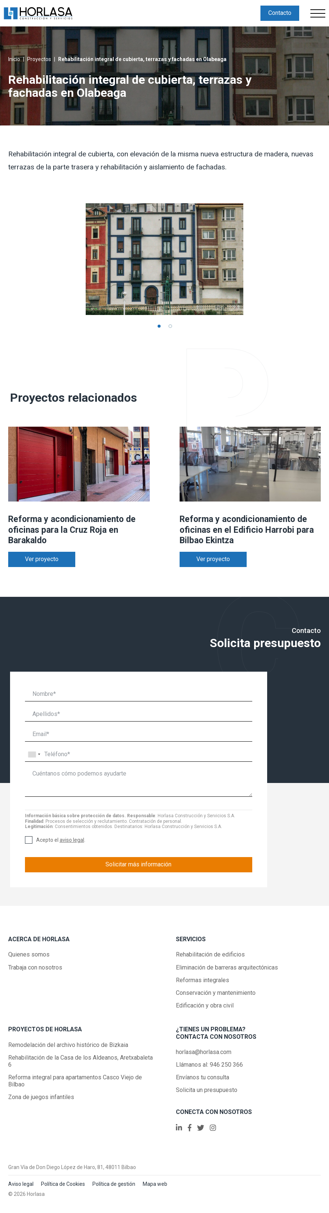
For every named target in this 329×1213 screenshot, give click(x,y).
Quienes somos (29, 954)
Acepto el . (60, 840)
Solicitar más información (138, 864)
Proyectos (39, 59)
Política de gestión (113, 1184)
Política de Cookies (63, 1184)
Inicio (14, 59)
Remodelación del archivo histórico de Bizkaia (68, 1044)
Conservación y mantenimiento (216, 992)
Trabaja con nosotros (35, 967)
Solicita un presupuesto (206, 1089)
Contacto (279, 12)
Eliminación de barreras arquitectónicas (227, 967)
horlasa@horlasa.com (203, 1052)
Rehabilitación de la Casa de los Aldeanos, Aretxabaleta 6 (80, 1061)
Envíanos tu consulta (202, 1077)
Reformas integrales (202, 980)
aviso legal (72, 840)
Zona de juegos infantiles (41, 1097)
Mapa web (155, 1184)
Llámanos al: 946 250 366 (209, 1064)
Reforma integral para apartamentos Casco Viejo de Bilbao (75, 1081)
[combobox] (33, 754)
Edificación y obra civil (205, 1005)
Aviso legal (21, 1184)
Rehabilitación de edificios (210, 954)
